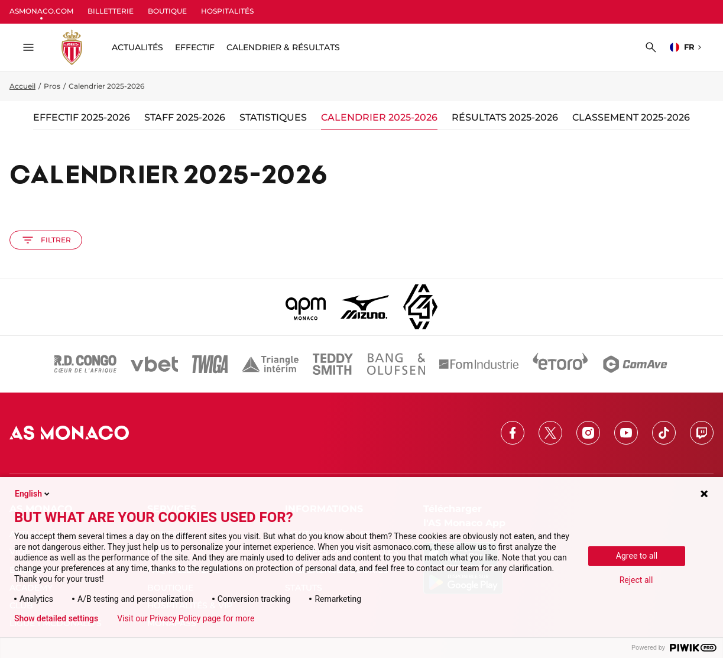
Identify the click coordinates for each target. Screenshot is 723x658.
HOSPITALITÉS (227, 11)
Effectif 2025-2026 (81, 117)
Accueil (22, 86)
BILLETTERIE (110, 11)
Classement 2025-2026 (631, 117)
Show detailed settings (56, 618)
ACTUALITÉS (137, 47)
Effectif (195, 47)
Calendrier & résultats (283, 47)
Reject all (636, 580)
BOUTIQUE (167, 11)
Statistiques (273, 117)
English (33, 493)
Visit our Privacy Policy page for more (185, 618)
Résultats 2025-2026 (505, 117)
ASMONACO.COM (41, 11)
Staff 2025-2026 (184, 117)
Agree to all (636, 555)
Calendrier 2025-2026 (379, 117)
